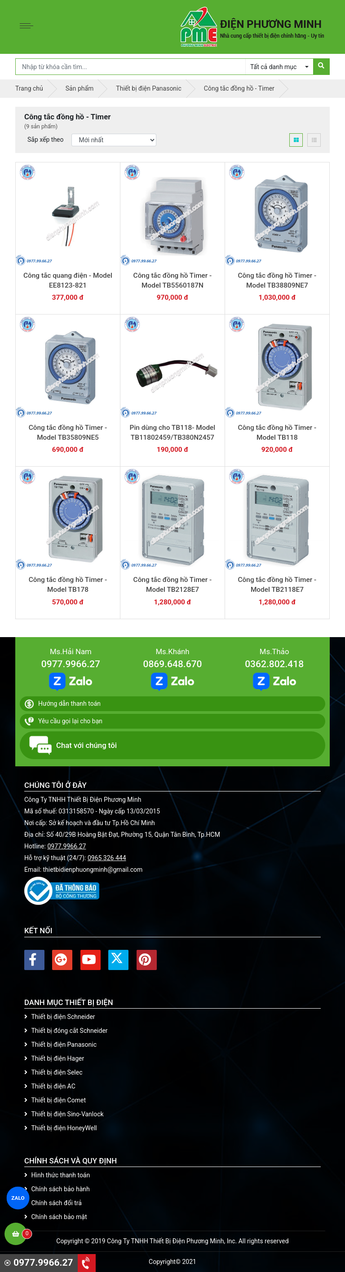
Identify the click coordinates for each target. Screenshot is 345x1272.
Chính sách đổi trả (53, 1202)
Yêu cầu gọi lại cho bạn (63, 721)
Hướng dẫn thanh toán (63, 703)
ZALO (18, 1198)
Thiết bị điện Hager (54, 1058)
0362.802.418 (274, 664)
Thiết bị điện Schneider (59, 1016)
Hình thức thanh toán (57, 1175)
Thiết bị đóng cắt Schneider (66, 1030)
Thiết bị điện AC (49, 1086)
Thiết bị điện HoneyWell (60, 1128)
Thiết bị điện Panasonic (60, 1044)
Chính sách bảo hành (57, 1189)
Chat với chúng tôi (73, 745)
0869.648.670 (172, 664)
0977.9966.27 (70, 664)
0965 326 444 (107, 857)
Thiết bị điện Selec (53, 1072)
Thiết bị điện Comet (55, 1100)
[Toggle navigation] (29, 27)
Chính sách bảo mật (55, 1216)
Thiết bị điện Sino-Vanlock (64, 1114)
